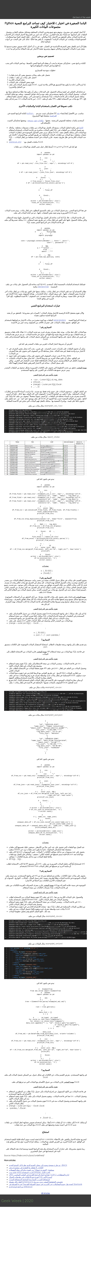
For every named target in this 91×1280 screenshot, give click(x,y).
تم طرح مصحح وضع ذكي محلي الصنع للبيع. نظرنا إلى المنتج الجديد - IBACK (38, 1238)
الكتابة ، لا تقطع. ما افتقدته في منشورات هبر (26, 1241)
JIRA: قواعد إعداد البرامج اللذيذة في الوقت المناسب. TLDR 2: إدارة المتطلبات (39, 1248)
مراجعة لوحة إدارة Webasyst (20, 1260)
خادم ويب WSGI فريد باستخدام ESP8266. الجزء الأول (29, 1245)
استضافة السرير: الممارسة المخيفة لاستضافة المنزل (29, 1252)
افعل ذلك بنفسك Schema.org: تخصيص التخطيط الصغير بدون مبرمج (36, 1255)
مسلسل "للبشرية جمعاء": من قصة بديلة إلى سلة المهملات (31, 1243)
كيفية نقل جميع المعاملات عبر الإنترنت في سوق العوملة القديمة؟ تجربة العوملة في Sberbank (45, 1257)
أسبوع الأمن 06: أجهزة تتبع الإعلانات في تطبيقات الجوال (30, 1250)
